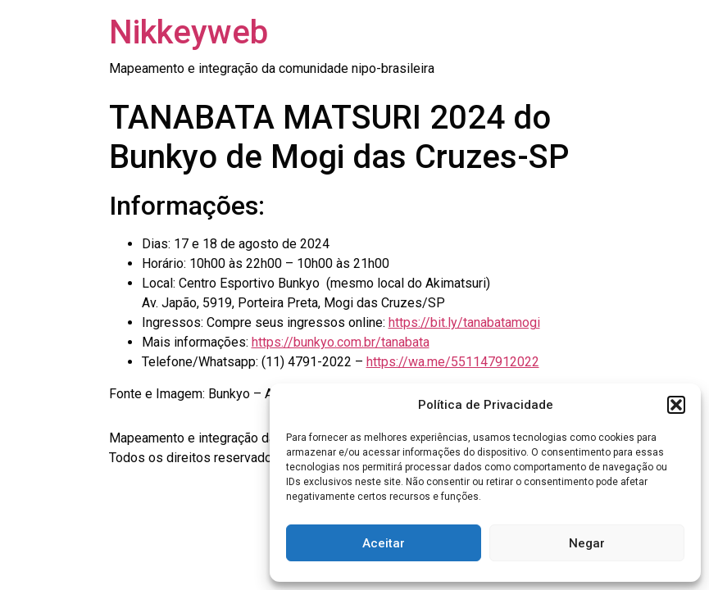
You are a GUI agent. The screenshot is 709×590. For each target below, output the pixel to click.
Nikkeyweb (188, 32)
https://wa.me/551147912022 (452, 362)
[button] (676, 405)
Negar (587, 543)
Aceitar (383, 543)
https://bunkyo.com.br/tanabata (340, 342)
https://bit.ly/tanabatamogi (464, 322)
